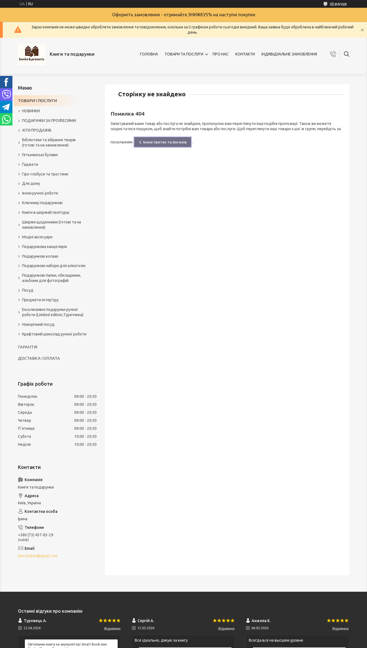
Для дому (31, 183)
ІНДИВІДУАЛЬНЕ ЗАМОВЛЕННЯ (289, 54)
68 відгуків (338, 4)
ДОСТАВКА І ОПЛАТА (39, 358)
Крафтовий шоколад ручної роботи (54, 334)
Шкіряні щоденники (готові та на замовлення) (51, 225)
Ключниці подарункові (42, 203)
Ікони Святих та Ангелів (165, 142)
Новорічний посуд (38, 324)
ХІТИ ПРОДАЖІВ (36, 130)
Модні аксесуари (37, 237)
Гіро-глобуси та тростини (45, 174)
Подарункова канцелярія (44, 246)
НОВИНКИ (31, 111)
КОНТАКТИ (245, 54)
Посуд (27, 290)
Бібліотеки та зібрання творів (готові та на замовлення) (49, 142)
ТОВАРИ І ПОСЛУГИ (37, 100)
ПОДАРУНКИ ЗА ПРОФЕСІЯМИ (49, 120)
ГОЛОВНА (149, 54)
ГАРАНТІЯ (27, 347)
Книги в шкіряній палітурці (45, 212)
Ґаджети (30, 164)
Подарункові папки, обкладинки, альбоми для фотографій (51, 278)
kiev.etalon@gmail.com (37, 556)
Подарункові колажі (40, 256)
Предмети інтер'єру (40, 300)
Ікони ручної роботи (40, 193)
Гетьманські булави (40, 155)
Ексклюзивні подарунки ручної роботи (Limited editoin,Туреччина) (52, 312)
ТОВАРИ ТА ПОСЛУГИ (184, 54)
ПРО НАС (221, 54)
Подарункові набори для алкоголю (54, 265)
